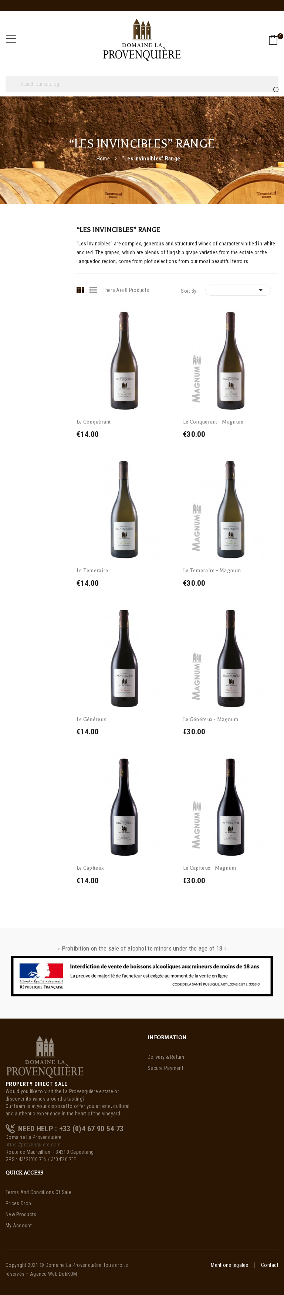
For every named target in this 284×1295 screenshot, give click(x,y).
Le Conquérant (94, 422)
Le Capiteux (90, 868)
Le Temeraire (92, 570)
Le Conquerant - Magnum (213, 422)
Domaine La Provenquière (73, 1265)
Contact (269, 1265)
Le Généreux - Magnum (211, 719)
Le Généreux (91, 719)
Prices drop (18, 1203)
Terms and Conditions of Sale (38, 1192)
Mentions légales (229, 1265)
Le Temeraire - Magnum (212, 570)
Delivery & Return (166, 1057)
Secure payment (165, 1068)
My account (19, 1225)
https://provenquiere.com (33, 1145)
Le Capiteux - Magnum (209, 868)
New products (21, 1214)
